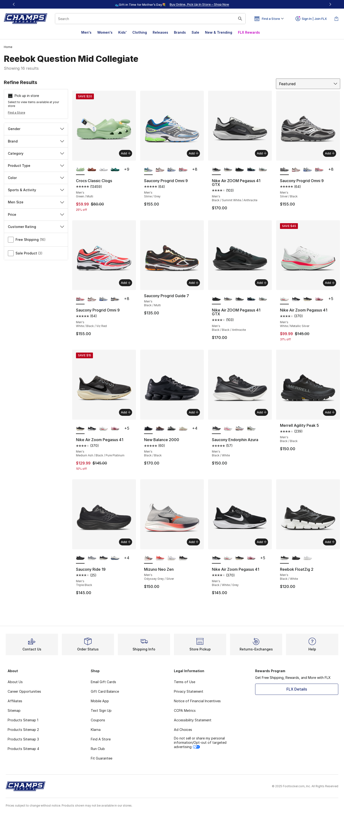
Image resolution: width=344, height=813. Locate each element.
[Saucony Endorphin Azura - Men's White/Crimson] (239, 428)
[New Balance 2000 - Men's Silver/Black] (171, 428)
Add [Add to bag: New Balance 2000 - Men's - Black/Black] (194, 412)
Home (8, 47)
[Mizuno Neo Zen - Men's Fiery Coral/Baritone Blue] (160, 558)
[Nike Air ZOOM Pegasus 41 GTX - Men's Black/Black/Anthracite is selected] (216, 299)
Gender (36, 129)
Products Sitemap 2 (23, 730)
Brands (180, 32)
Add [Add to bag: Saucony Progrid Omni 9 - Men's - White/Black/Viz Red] (126, 283)
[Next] (330, 4)
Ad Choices (183, 730)
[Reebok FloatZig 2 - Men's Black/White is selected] (284, 558)
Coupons (98, 720)
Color (36, 178)
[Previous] (13, 4)
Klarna (96, 730)
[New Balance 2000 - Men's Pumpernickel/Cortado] (160, 428)
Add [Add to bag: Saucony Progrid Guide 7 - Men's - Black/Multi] (194, 283)
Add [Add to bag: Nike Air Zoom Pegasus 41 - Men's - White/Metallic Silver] (330, 283)
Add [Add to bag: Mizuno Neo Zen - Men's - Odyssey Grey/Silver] (194, 542)
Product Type (36, 166)
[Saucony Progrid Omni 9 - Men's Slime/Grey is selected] (148, 169)
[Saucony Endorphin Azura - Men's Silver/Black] (251, 428)
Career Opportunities (24, 691)
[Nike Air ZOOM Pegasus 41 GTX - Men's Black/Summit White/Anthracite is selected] (216, 169)
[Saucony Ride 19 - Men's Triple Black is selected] (80, 558)
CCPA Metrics (185, 710)
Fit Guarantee (101, 758)
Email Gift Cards (103, 682)
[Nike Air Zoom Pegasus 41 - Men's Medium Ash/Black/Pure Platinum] (307, 299)
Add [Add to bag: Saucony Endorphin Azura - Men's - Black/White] (262, 412)
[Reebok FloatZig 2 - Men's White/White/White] (307, 558)
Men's (86, 32)
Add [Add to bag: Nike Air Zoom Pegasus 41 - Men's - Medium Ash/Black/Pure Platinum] (126, 412)
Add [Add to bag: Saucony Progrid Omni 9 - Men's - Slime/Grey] (194, 153)
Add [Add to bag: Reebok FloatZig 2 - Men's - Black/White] (330, 542)
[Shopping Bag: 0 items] (336, 18)
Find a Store (16, 112)
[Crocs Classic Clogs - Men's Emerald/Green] (115, 169)
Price (36, 214)
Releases (160, 32)
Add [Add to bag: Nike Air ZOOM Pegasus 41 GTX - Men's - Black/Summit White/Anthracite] (262, 153)
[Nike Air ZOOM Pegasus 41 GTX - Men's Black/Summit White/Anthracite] (239, 299)
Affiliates (15, 701)
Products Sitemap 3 (23, 739)
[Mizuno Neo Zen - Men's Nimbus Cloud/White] (171, 558)
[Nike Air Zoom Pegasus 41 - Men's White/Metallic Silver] (103, 428)
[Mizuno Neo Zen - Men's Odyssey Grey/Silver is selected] (148, 558)
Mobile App (100, 701)
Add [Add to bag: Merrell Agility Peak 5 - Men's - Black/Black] (330, 412)
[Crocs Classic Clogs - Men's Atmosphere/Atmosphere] (103, 169)
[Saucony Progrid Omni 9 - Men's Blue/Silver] (171, 169)
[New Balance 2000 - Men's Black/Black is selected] (148, 428)
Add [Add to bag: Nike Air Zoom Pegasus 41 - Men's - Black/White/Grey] (262, 542)
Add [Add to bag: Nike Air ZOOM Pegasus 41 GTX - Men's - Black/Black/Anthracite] (262, 283)
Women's (105, 32)
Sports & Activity (36, 190)
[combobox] (150, 18)
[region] (172, 4)
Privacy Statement (188, 691)
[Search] (150, 18)
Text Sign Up (101, 710)
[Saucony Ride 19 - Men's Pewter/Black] (103, 558)
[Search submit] (240, 18)
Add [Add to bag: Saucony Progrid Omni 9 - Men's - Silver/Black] (330, 153)
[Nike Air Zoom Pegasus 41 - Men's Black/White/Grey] (296, 299)
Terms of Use (184, 682)
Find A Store (101, 739)
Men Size (36, 202)
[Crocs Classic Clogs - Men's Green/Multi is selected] (80, 169)
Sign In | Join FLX (311, 18)
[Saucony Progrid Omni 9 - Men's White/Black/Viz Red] (183, 169)
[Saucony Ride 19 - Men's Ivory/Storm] (115, 558)
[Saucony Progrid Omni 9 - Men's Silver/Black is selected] (284, 169)
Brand (36, 141)
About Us (15, 682)
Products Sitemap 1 (23, 720)
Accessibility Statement (192, 720)
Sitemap (14, 710)
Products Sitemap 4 (23, 749)
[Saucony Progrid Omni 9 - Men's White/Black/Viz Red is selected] (80, 299)
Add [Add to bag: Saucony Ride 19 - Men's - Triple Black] (126, 542)
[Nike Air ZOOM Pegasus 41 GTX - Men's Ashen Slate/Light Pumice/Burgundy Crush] (228, 169)
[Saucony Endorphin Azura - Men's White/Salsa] (228, 428)
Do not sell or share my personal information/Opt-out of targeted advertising (200, 742)
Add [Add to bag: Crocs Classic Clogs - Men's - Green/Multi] (126, 153)
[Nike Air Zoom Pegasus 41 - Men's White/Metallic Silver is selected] (284, 299)
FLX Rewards (249, 32)
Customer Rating (36, 227)
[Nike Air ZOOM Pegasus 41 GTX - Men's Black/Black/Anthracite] (239, 169)
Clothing (139, 32)
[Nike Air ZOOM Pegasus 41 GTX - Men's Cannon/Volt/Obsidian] (251, 169)
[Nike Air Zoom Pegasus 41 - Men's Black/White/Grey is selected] (216, 558)
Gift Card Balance (105, 691)
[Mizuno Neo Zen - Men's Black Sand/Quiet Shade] (183, 558)
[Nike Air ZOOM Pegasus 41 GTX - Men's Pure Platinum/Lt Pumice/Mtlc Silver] (262, 169)
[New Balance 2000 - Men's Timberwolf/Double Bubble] (183, 428)
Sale (195, 32)
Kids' (122, 32)
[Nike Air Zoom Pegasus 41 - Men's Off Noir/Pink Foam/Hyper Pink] (319, 299)
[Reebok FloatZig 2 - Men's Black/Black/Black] (296, 558)
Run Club (98, 749)
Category (36, 153)
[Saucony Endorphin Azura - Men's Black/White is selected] (216, 428)
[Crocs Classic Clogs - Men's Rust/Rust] (91, 169)
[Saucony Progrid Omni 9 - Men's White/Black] (115, 299)
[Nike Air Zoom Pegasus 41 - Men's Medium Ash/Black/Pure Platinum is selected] (80, 428)
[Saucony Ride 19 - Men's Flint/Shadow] (91, 558)
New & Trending (218, 32)
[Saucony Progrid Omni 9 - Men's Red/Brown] (160, 169)
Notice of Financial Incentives (197, 701)
